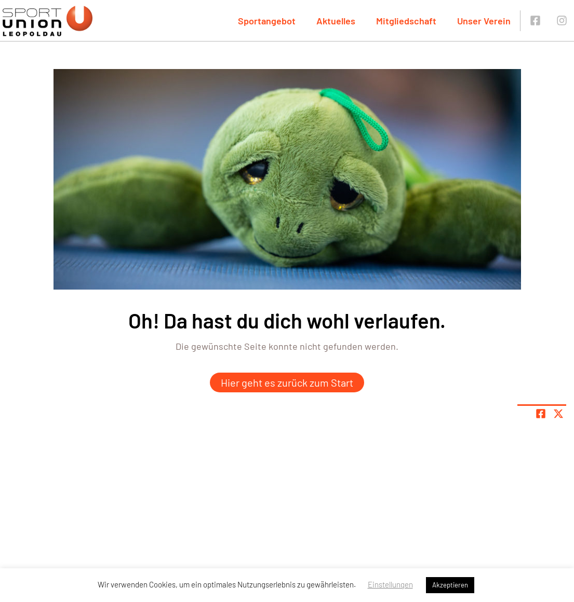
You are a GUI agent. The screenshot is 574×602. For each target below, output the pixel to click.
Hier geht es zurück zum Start (287, 382)
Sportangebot (267, 20)
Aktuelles (335, 20)
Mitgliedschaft (406, 20)
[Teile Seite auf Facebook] (541, 413)
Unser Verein (484, 20)
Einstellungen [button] (390, 584)
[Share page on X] (558, 413)
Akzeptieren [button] (450, 585)
